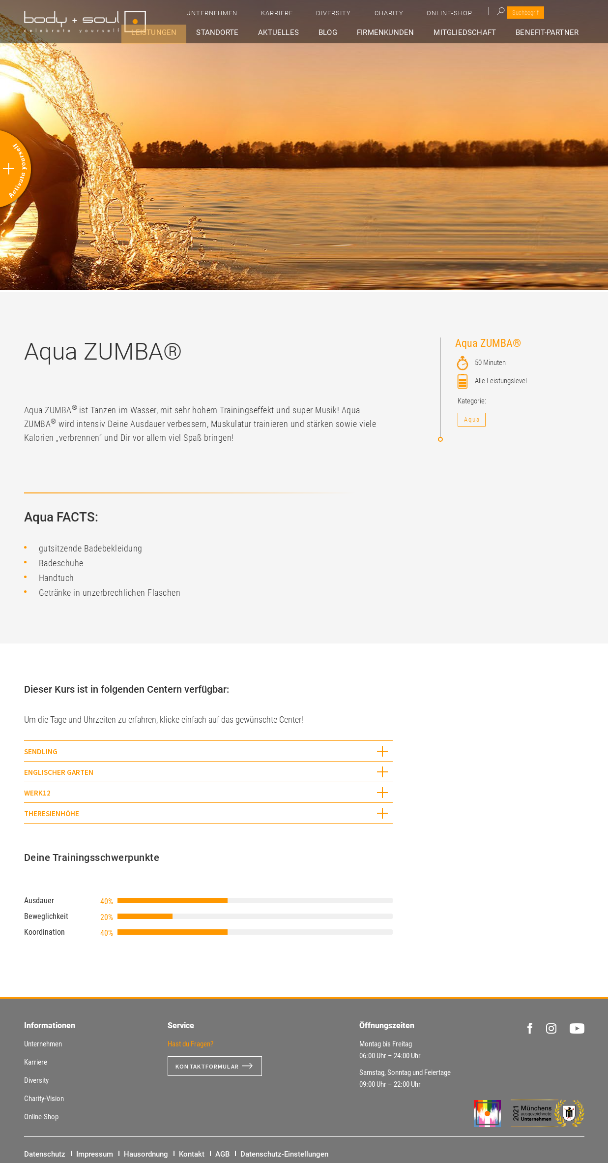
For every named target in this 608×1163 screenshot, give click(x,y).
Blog (350, 32)
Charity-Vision (44, 1098)
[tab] (208, 751)
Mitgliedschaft (474, 32)
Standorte (252, 32)
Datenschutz (44, 1154)
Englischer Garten (58, 772)
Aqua (472, 419)
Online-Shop (535, 15)
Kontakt (191, 1154)
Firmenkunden (400, 32)
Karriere (405, 15)
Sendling (41, 751)
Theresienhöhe (51, 813)
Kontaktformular (211, 1066)
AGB (222, 1154)
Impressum (94, 1154)
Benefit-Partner (552, 32)
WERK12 (37, 792)
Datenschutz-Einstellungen (284, 1154)
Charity (488, 15)
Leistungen (195, 32)
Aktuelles (307, 32)
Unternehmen (353, 15)
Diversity (447, 15)
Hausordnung (146, 1154)
